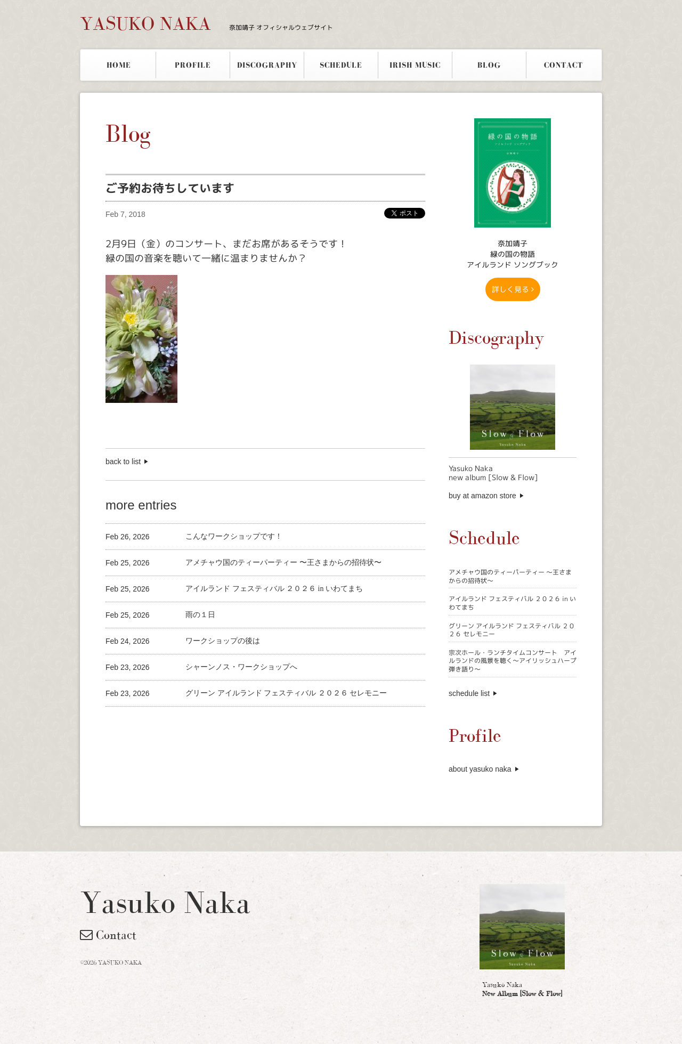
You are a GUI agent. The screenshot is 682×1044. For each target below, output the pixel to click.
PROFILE (193, 65)
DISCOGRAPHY (267, 65)
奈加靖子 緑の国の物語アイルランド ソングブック (512, 254)
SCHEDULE (341, 65)
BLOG (489, 65)
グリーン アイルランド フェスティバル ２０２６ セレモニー (512, 630)
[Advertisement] (230, 725)
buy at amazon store (482, 495)
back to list (123, 461)
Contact (108, 935)
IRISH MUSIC (415, 65)
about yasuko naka (480, 769)
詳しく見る (513, 289)
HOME (119, 65)
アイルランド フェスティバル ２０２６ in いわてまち (512, 603)
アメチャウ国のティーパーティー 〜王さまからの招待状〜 (510, 576)
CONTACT (563, 65)
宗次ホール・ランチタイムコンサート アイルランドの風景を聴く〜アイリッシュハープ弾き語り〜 (513, 661)
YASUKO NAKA (206, 23)
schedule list (469, 693)
